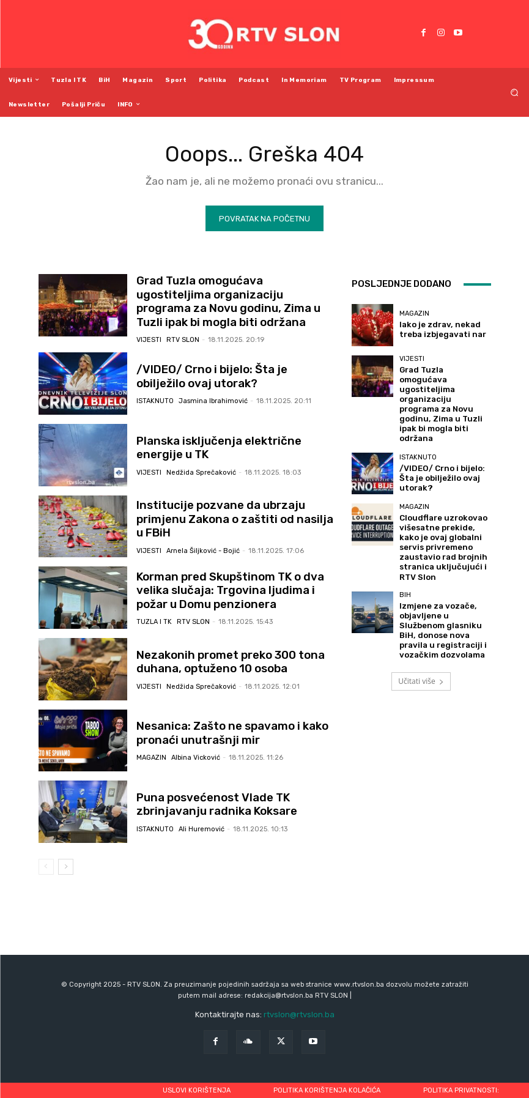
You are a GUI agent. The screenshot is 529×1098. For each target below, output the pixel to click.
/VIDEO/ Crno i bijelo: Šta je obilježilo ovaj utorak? (226, 370)
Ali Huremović (201, 822)
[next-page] (65, 860)
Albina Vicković (195, 750)
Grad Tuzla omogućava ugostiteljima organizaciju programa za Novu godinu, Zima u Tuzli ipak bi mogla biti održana (233, 298)
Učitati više (420, 604)
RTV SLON (182, 328)
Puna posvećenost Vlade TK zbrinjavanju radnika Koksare (208, 798)
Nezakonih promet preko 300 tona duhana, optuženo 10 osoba (222, 655)
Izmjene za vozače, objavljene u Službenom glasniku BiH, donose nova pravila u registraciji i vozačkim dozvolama (444, 563)
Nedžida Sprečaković (201, 465)
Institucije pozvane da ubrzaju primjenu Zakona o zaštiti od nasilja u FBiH (234, 512)
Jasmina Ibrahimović (213, 394)
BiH (405, 536)
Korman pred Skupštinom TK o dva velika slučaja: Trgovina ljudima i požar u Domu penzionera (231, 584)
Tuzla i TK (154, 613)
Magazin (151, 750)
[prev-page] (46, 860)
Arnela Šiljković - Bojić (203, 536)
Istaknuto (155, 393)
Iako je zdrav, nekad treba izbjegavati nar (443, 330)
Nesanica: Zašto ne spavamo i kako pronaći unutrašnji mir (223, 726)
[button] (515, 92)
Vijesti (148, 328)
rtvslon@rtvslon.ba (299, 1008)
